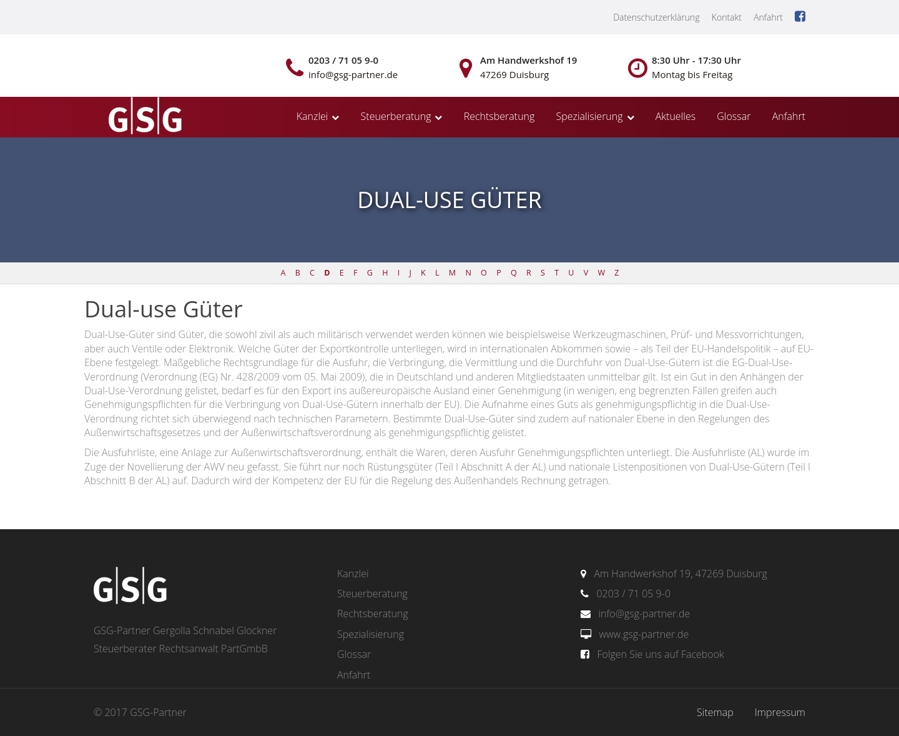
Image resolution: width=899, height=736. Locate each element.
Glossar (733, 116)
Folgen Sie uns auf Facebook (660, 654)
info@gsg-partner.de (644, 613)
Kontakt (727, 17)
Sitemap (715, 712)
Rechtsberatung (499, 116)
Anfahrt (768, 17)
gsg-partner (144, 117)
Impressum (780, 712)
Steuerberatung (396, 116)
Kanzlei (312, 116)
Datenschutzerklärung (656, 17)
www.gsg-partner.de (644, 634)
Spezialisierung (589, 116)
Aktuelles (675, 116)
